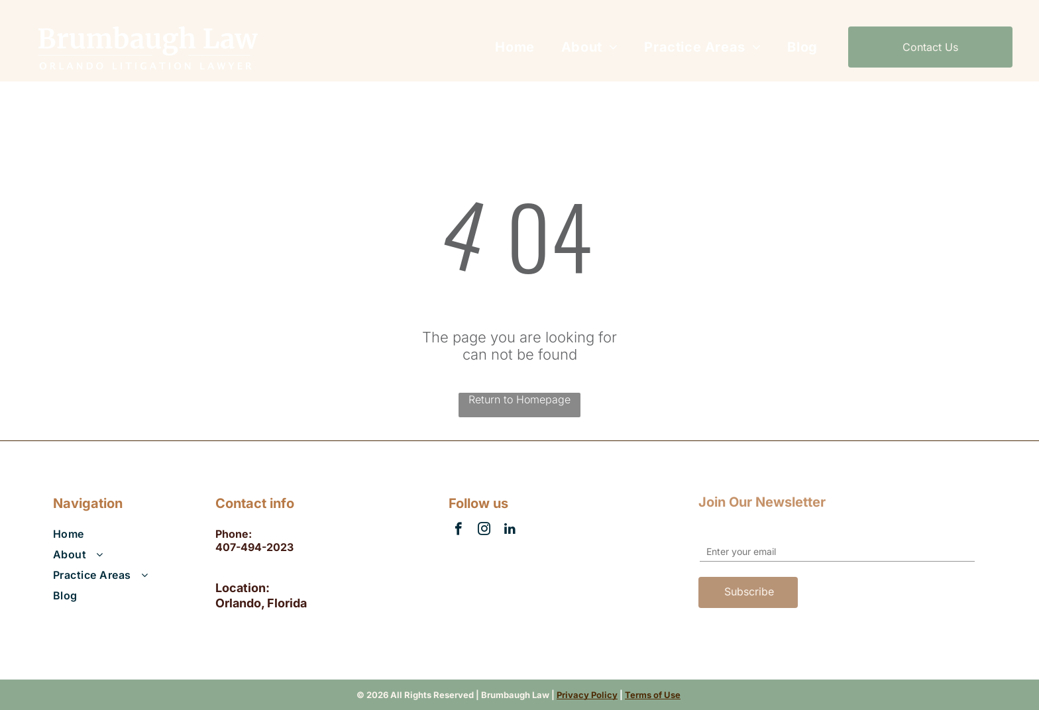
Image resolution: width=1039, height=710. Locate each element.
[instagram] (484, 530)
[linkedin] (510, 530)
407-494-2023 (254, 547)
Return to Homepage (519, 399)
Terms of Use (653, 694)
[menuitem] (514, 47)
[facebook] (458, 530)
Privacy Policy (587, 694)
